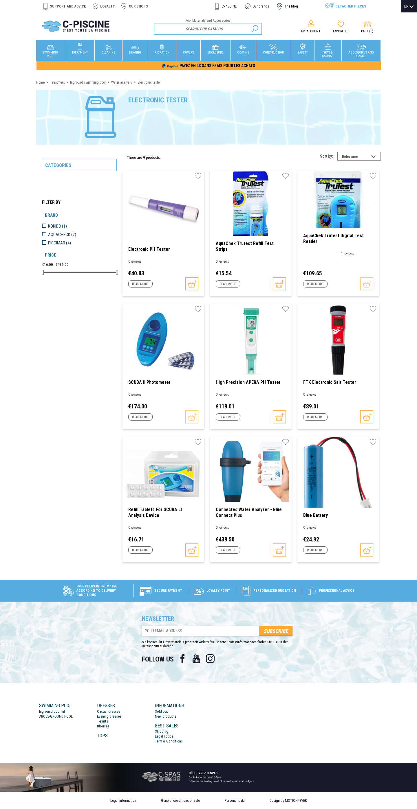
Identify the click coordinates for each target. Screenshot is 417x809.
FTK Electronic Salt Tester (329, 382)
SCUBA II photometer (149, 382)
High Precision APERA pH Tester (248, 382)
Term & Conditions (169, 741)
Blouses (103, 726)
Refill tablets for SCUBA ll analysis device (155, 512)
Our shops (138, 6)
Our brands (261, 6)
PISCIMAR (59, 243)
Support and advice (68, 6)
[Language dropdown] (409, 6)
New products (165, 716)
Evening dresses (109, 716)
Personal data (235, 800)
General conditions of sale (180, 800)
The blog (291, 6)
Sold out (161, 711)
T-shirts (102, 721)
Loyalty (107, 6)
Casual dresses (108, 711)
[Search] (208, 29)
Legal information (123, 800)
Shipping (161, 731)
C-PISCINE (229, 6)
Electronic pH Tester (149, 249)
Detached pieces (350, 6)
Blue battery (315, 515)
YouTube (196, 658)
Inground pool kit (52, 711)
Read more (140, 284)
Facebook (182, 658)
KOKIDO (57, 226)
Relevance (361, 157)
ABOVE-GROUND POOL (56, 716)
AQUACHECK (62, 234)
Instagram (210, 658)
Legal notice (164, 736)
